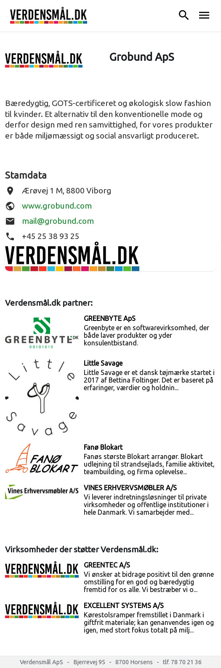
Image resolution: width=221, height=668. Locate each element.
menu (204, 15)
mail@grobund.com (58, 220)
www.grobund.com (57, 205)
